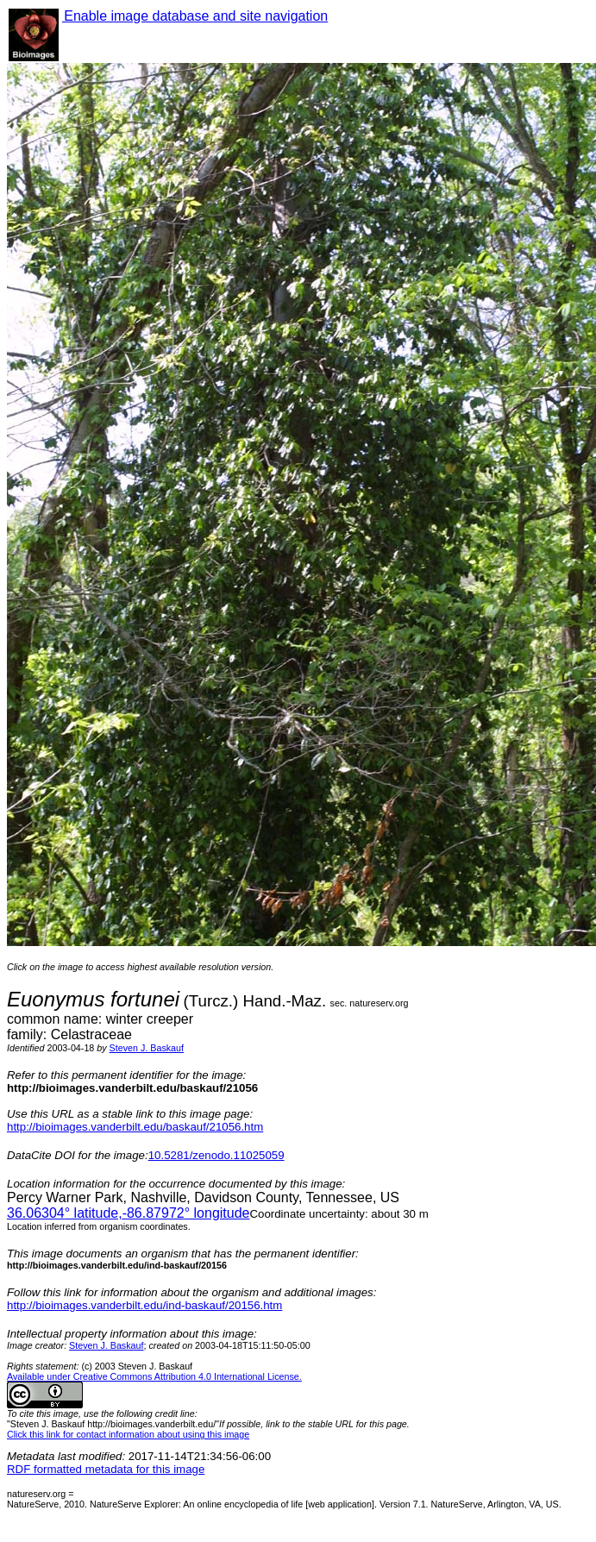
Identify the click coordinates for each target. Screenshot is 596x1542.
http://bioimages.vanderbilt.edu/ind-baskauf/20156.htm (144, 1305)
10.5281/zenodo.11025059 (216, 1155)
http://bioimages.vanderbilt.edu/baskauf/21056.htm (135, 1126)
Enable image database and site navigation (195, 16)
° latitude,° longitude (128, 1213)
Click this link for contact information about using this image (128, 1434)
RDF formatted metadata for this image (105, 1469)
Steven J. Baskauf (147, 1048)
